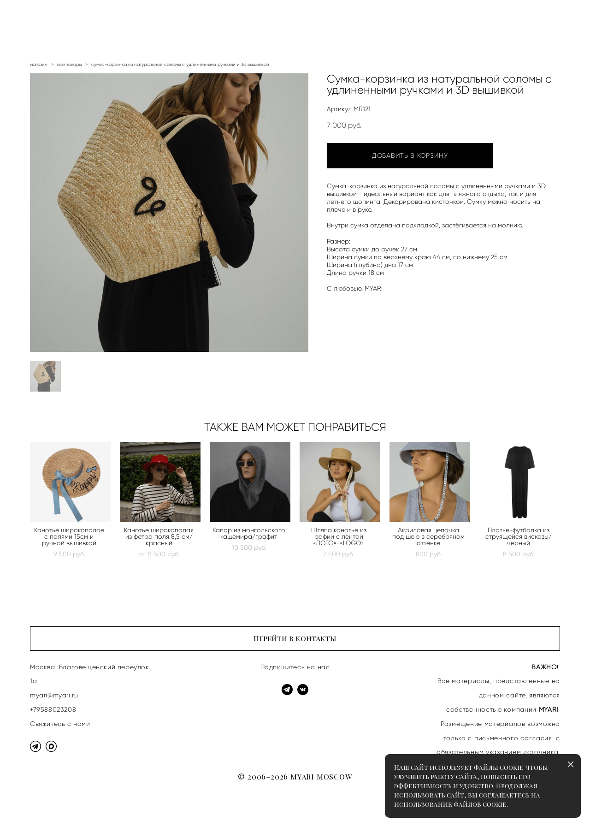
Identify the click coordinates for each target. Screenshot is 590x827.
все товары (69, 64)
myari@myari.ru (54, 695)
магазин (38, 64)
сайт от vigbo (48, 805)
